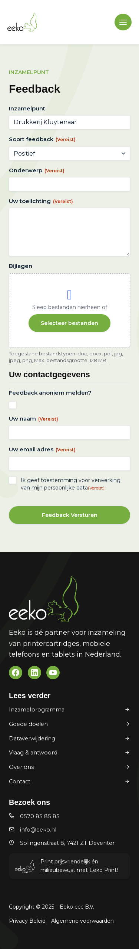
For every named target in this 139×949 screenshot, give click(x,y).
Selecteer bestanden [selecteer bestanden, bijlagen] (69, 323)
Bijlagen (20, 265)
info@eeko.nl (38, 829)
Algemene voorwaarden (82, 921)
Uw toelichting (41, 201)
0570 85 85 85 (40, 816)
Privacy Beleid (27, 921)
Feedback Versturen (69, 515)
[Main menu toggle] (123, 22)
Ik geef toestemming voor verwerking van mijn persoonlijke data (70, 484)
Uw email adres (42, 449)
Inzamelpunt (27, 108)
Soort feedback (42, 139)
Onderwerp (36, 170)
